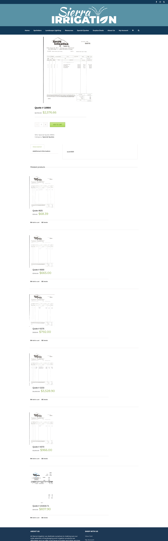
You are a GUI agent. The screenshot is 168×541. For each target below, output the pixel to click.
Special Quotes (48, 137)
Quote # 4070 (38, 447)
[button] (138, 30)
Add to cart (57, 125)
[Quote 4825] (42, 192)
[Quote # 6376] (42, 310)
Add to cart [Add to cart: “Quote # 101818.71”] (35, 517)
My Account (89, 540)
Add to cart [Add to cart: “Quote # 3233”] (35, 399)
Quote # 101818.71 (41, 506)
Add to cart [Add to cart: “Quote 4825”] (35, 222)
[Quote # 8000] (42, 251)
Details (45, 222)
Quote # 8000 (38, 270)
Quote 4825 (38, 211)
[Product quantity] (41, 124)
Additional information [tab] (41, 151)
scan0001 (70, 152)
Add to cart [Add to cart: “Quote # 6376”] (35, 340)
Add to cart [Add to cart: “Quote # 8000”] (35, 281)
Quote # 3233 (38, 388)
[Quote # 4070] (42, 428)
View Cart (89, 536)
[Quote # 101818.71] (42, 487)
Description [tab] (37, 147)
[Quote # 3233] (42, 369)
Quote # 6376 (38, 329)
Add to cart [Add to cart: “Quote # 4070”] (35, 458)
